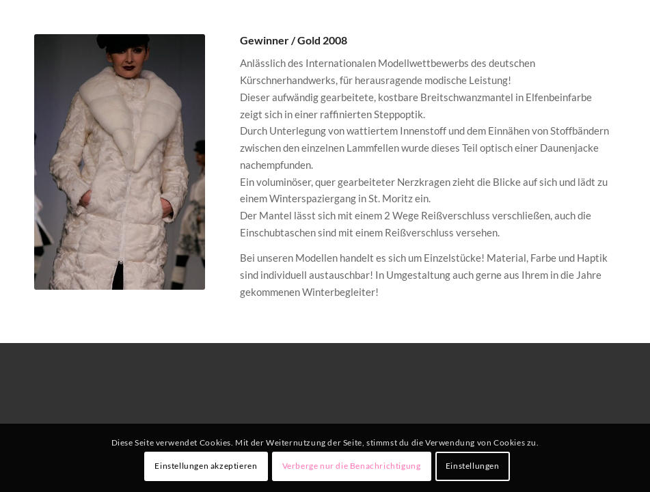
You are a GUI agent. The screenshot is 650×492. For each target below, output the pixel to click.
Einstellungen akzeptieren (205, 466)
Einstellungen (473, 466)
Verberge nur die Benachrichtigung (351, 466)
